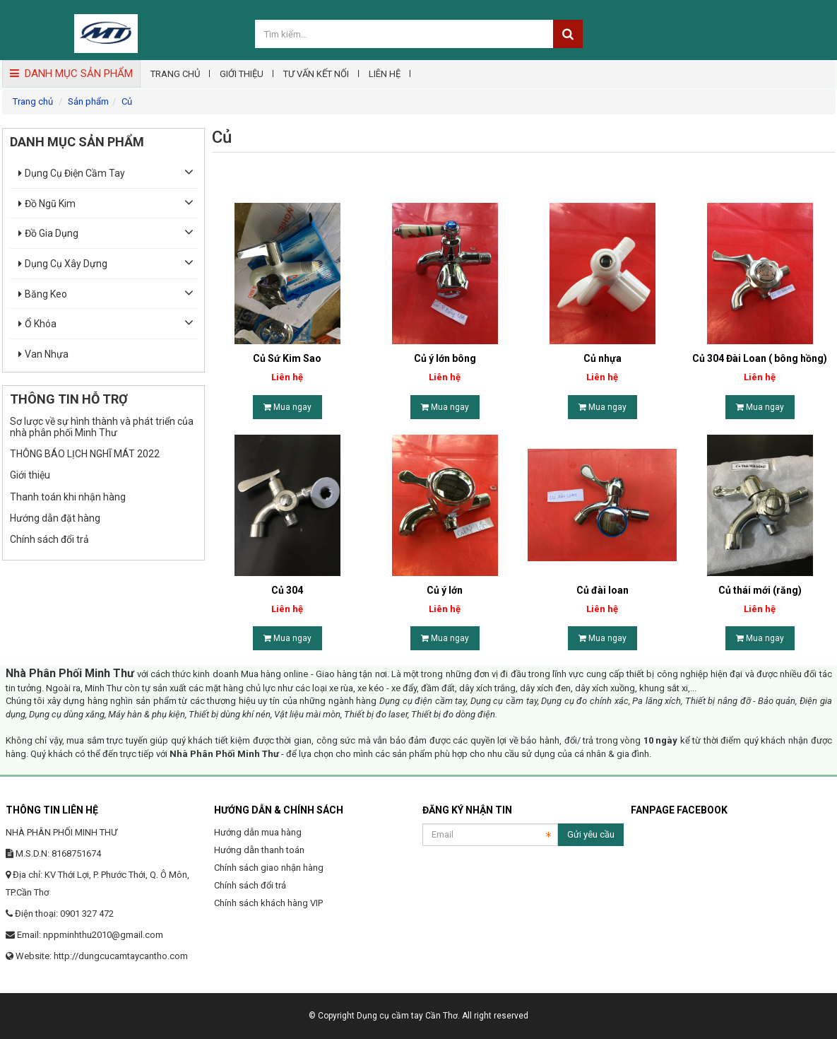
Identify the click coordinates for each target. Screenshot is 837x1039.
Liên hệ (384, 74)
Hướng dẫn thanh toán (259, 850)
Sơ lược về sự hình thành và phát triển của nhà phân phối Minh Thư (102, 427)
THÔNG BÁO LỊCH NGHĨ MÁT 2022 (85, 453)
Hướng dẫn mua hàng (258, 832)
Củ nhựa (602, 358)
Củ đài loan (602, 590)
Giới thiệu (241, 74)
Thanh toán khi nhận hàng (68, 497)
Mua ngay (287, 407)
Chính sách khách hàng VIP (268, 903)
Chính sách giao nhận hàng (268, 867)
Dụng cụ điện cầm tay (71, 173)
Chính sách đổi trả (49, 539)
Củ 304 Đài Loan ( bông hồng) (759, 358)
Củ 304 (287, 590)
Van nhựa (43, 354)
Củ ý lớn (445, 590)
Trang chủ (175, 74)
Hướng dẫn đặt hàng (55, 518)
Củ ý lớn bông (445, 358)
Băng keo (42, 294)
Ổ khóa (37, 323)
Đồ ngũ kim (47, 203)
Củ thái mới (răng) (760, 590)
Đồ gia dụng (48, 233)
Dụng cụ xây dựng (62, 263)
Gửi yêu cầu (591, 834)
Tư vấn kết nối (316, 74)
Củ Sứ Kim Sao (287, 358)
